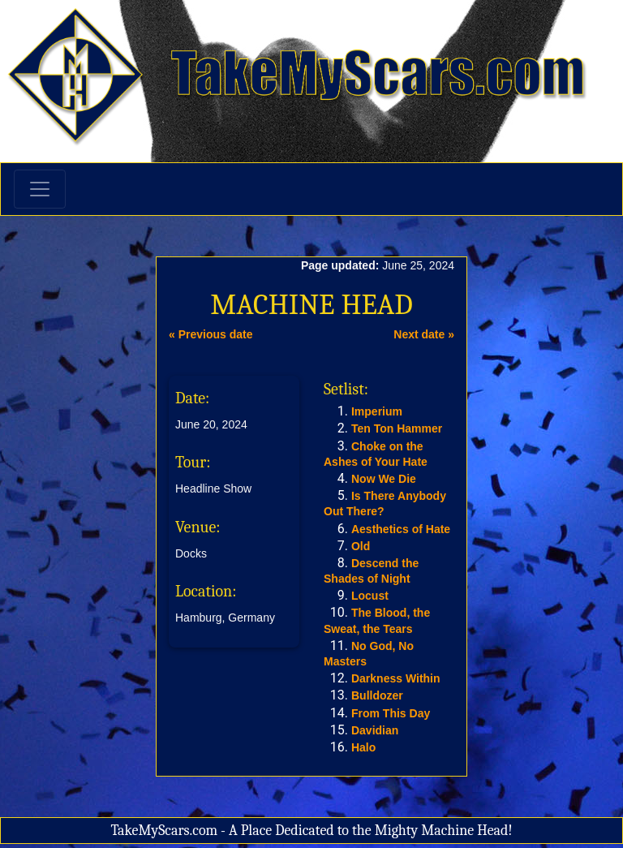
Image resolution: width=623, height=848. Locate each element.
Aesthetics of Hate (400, 529)
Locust (370, 595)
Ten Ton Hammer (396, 428)
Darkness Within (395, 678)
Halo (363, 747)
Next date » (423, 334)
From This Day (390, 713)
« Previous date (211, 334)
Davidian (374, 730)
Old (360, 546)
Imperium (376, 411)
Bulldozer (377, 695)
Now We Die (383, 478)
